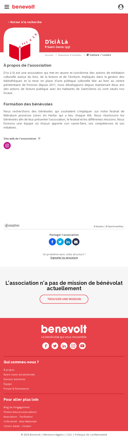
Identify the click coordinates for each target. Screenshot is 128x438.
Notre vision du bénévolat (19, 374)
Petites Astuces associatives (20, 412)
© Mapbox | (100, 226)
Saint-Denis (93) (57, 47)
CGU (69, 434)
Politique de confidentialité (91, 434)
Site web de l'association (22, 138)
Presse (8, 388)
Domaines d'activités (69, 55)
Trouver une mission (64, 299)
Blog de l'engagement (17, 407)
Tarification (26, 416)
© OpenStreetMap (114, 226)
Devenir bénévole (14, 379)
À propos (9, 369)
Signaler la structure (64, 257)
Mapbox (12, 225)
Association (10, 416)
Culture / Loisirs (99, 55)
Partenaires (22, 388)
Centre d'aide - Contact (17, 426)
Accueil (49, 55)
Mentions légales (53, 434)
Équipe (8, 384)
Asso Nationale (28, 421)
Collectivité (10, 421)
